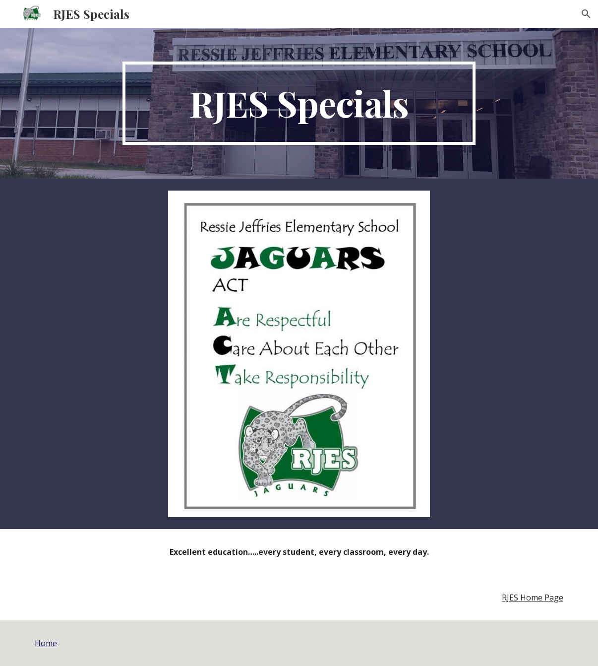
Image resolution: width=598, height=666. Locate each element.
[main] (299, 103)
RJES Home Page (532, 597)
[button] (586, 14)
